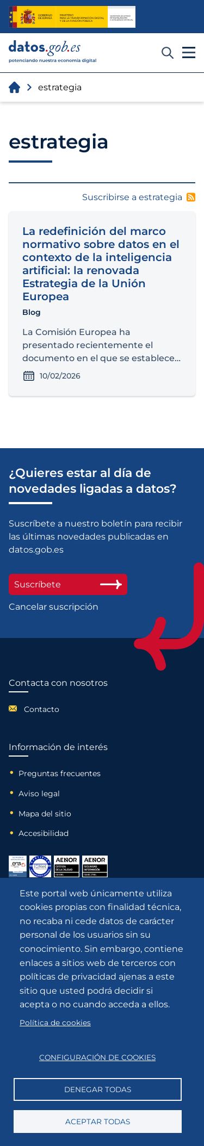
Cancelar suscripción (53, 607)
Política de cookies (55, 1022)
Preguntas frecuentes (59, 773)
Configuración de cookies (97, 1057)
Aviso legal (39, 793)
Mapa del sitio (44, 814)
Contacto (41, 709)
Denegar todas (97, 1089)
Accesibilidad (43, 833)
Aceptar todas (97, 1121)
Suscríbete (68, 584)
